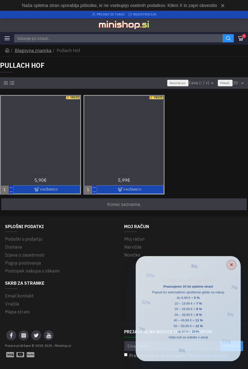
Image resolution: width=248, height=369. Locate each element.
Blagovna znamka (33, 50)
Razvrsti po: (178, 83)
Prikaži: (225, 83)
